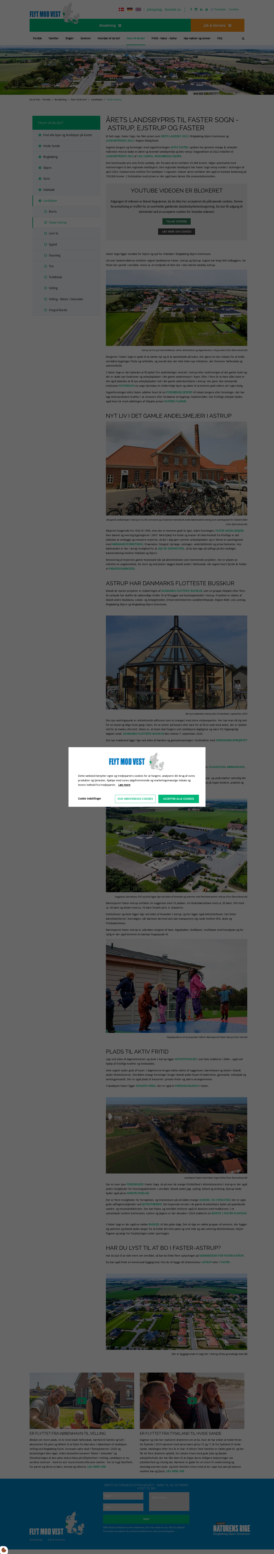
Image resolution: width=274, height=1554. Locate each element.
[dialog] (137, 777)
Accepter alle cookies (178, 798)
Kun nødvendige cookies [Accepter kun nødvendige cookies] (135, 798)
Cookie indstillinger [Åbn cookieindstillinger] (89, 798)
